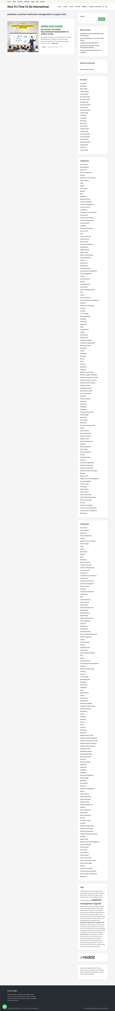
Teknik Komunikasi (85, 494)
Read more (54, 43)
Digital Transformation (86, 255)
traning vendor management (88, 510)
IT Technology (84, 313)
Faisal (44, 47)
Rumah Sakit (84, 449)
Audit (81, 183)
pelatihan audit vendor (86, 372)
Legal (81, 327)
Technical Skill (84, 484)
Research (83, 444)
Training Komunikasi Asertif (88, 508)
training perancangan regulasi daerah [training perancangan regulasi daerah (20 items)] (88, 942)
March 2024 (83, 126)
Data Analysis (84, 241)
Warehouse (83, 513)
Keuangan (83, 319)
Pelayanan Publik (85, 385)
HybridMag (104, 1008)
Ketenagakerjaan (85, 316)
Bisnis (82, 194)
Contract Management (87, 220)
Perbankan (83, 401)
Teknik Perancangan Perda (88, 497)
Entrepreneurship (85, 268)
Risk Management (85, 446)
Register (84, 6)
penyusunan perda (85, 393)
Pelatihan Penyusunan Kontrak (89, 377)
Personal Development (87, 412)
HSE (81, 292)
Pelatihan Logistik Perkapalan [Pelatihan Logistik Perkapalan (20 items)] (91, 897)
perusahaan (83, 417)
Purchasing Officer (85, 433)
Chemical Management (87, 204)
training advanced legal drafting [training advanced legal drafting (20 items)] (87, 926)
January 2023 (84, 150)
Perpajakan (83, 409)
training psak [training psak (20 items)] (99, 942)
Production (83, 423)
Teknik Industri (84, 492)
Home (9, 1)
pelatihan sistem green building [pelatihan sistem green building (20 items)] (93, 920)
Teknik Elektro (84, 489)
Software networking (86, 465)
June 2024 (83, 118)
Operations (83, 367)
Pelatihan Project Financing (88, 380)
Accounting (83, 164)
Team (32, 1)
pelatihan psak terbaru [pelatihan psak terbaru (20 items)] (92, 918)
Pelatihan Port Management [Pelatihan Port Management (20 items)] (88, 914)
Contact (42, 1)
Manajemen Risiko (85, 345)
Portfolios (26, 1)
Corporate (83, 226)
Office (82, 361)
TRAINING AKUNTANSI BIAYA (89, 43)
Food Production (85, 279)
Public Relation (84, 431)
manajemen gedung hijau (87, 343)
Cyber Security (84, 239)
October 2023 (84, 139)
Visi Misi (77, 6)
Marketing (83, 353)
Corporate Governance (87, 228)
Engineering (83, 263)
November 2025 (85, 99)
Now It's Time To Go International (28, 6)
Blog (37, 1)
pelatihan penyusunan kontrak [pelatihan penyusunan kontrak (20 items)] (91, 910)
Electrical (83, 260)
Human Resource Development (89, 300)
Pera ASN (83, 396)
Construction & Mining (87, 218)
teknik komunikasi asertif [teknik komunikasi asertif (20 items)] (98, 924)
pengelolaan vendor (86, 388)
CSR (81, 234)
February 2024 (84, 129)
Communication (85, 207)
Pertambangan (84, 415)
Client (71, 6)
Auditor (82, 186)
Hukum (82, 295)
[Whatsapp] (4, 1006)
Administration (84, 167)
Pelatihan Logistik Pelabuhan (88, 375)
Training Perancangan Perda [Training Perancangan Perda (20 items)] (96, 940)
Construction (84, 215)
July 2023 (83, 147)
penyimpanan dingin (86, 391)
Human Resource (85, 297)
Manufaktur (83, 348)
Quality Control (84, 438)
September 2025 (85, 105)
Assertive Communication (88, 178)
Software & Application (87, 462)
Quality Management (86, 441)
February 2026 (84, 91)
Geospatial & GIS (85, 284)
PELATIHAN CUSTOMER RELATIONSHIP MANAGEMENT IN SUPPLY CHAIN (54, 31)
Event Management (86, 273)
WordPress (95, 1008)
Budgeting (83, 196)
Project (82, 428)
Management (45, 26)
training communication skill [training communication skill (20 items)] (86, 928)
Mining (82, 359)
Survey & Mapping (85, 481)
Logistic (82, 332)
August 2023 (84, 144)
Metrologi (83, 356)
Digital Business (84, 249)
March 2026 (83, 89)
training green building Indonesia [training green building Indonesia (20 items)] (87, 930)
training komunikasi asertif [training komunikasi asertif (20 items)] (92, 932)
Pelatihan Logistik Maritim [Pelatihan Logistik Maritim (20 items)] (89, 895)
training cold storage (86, 505)
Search (82, 16)
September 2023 (85, 142)
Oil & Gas (83, 364)
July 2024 (83, 115)
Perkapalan (83, 407)
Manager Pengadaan (86, 340)
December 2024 (85, 110)
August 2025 (84, 107)
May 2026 (83, 83)
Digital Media (84, 252)
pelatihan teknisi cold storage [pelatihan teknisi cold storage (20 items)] (86, 924)
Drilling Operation (85, 257)
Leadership (83, 324)
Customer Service (85, 236)
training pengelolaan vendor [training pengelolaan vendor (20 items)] (91, 938)
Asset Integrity (84, 180)
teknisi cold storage (86, 500)
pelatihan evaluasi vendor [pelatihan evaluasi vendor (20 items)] (89, 893)
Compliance (83, 210)
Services (20, 1)
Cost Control (84, 231)
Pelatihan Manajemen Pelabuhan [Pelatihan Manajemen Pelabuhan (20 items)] (87, 906)
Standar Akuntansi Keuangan (88, 470)
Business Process (85, 199)
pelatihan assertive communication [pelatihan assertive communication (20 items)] (87, 891)
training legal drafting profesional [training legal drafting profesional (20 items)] (95, 934)
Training (82, 502)
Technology (83, 486)
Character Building (85, 202)
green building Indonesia (87, 289)
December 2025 (85, 97)
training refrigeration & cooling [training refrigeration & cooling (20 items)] (87, 944)
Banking (82, 191)
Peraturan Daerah (85, 399)
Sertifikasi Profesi (85, 457)
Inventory (83, 308)
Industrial (83, 303)
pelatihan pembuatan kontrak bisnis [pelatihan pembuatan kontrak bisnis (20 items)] (91, 908)
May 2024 (83, 121)
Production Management (87, 425)
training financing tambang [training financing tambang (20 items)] (99, 928)
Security (82, 454)
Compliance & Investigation (88, 212)
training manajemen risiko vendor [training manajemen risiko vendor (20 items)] (87, 936)
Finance (82, 276)
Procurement (84, 420)
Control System (84, 223)
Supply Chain (59, 26)
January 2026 (84, 94)
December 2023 (85, 134)
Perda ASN (83, 404)
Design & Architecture (86, 244)
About (14, 1)
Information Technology (87, 305)
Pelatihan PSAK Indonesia (87, 383)
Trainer (65, 6)
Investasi (82, 311)
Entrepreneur (84, 265)
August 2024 (84, 113)
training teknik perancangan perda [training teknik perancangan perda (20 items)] (92, 946)
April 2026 (83, 86)
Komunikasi (83, 321)
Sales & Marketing (85, 452)
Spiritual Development (86, 468)
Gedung (82, 281)
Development (84, 247)
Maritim (82, 351)
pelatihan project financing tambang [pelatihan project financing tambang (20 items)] (93, 916)
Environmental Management (88, 271)
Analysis (82, 175)
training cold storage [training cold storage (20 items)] (99, 926)
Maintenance (84, 335)
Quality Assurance (85, 436)
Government (84, 287)
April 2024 (83, 123)
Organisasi (83, 369)
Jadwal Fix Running (95, 6)
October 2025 (84, 102)
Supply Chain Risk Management (89, 478)
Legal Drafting (84, 329)
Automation (83, 188)
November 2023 (85, 137)
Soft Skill (83, 460)
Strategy (52, 26)
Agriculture (83, 170)
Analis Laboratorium (86, 172)
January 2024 (84, 131)
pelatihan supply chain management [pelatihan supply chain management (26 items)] (92, 922)
